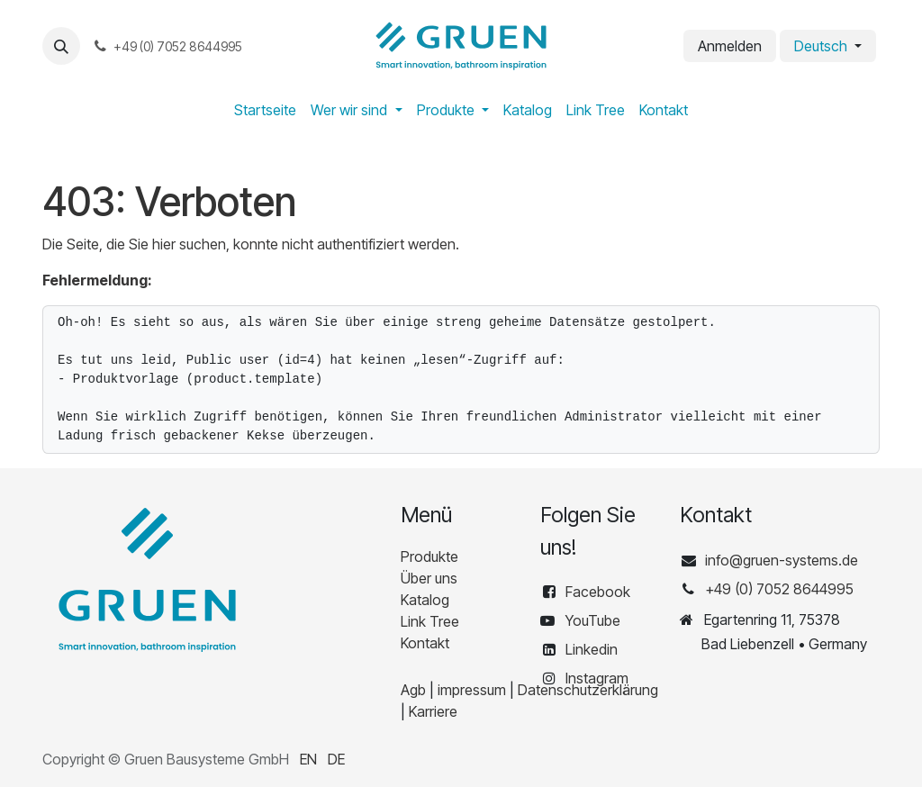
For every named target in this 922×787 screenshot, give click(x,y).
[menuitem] (265, 110)
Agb (413, 690)
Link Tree (430, 621)
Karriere (433, 711)
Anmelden (730, 46)
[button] (61, 46)
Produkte (429, 556)
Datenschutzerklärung (588, 690)
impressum (472, 690)
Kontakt (425, 643)
